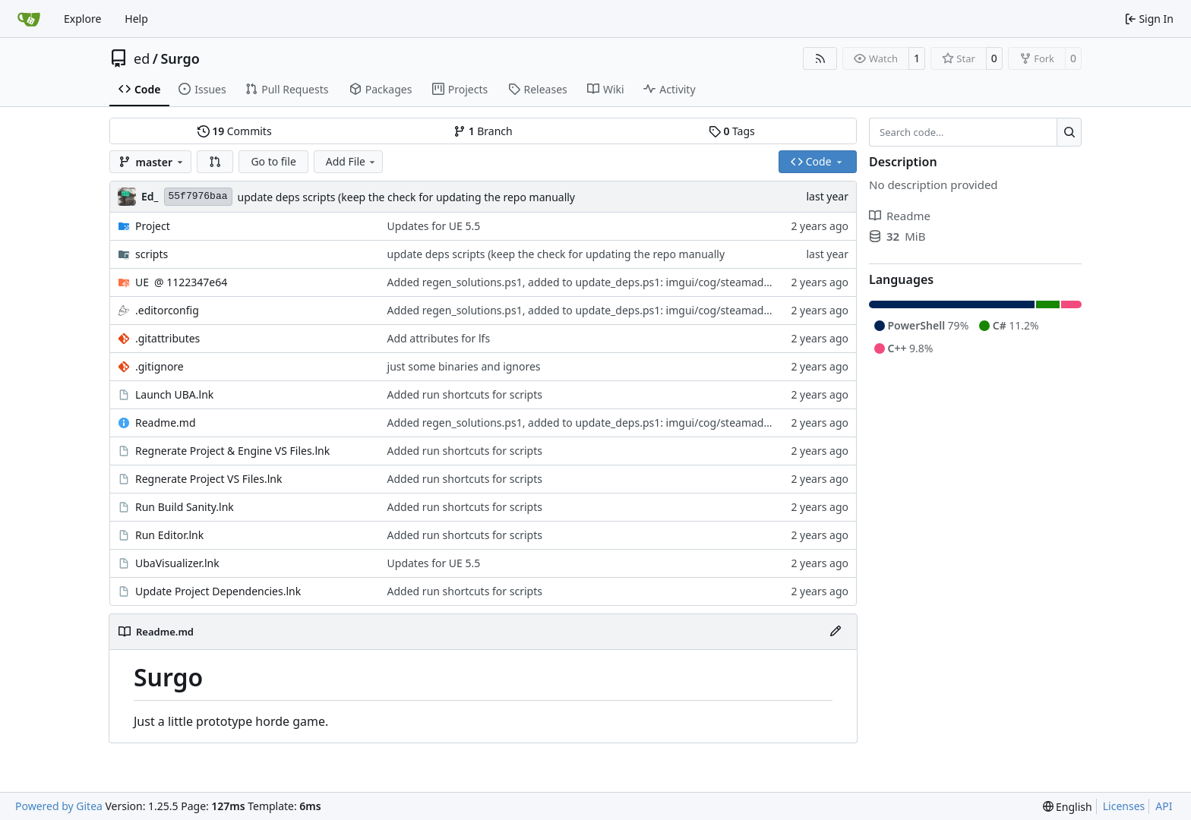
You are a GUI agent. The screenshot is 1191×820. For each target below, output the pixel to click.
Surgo (179, 58)
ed (142, 58)
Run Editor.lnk (169, 535)
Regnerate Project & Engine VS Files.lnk (232, 450)
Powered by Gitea (59, 806)
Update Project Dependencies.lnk (218, 591)
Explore (82, 18)
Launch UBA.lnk (174, 394)
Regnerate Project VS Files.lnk (208, 479)
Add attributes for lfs (439, 338)
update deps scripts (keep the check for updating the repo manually (407, 197)
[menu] (1067, 807)
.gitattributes (167, 338)
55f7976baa (198, 196)
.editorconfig (167, 310)
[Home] (29, 19)
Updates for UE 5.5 (434, 226)
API (1163, 806)
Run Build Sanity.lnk (184, 507)
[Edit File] (835, 632)
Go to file (273, 161)
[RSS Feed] (820, 58)
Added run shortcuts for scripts (464, 394)
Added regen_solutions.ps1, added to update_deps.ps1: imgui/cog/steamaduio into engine (613, 282)
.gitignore (159, 366)
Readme (899, 215)
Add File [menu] (352, 161)
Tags (732, 131)
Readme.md (165, 422)
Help (136, 18)
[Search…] (1069, 132)
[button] (215, 161)
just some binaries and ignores (464, 366)
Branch (483, 131)
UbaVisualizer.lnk (177, 563)
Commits (234, 131)
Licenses (1124, 806)
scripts (151, 254)
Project (152, 226)
